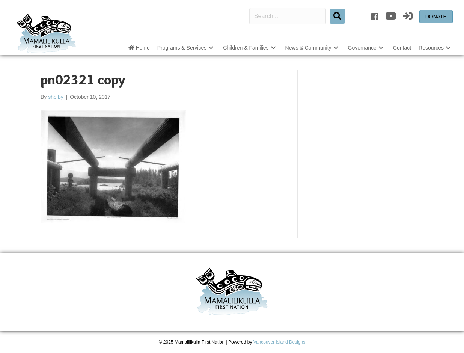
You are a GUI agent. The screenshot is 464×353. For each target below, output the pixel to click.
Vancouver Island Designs (279, 342)
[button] (210, 48)
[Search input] (287, 16)
